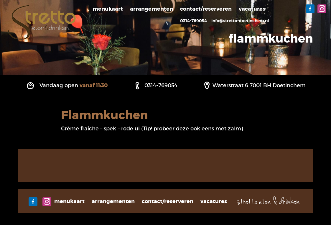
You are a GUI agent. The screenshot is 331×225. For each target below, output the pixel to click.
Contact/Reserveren (206, 8)
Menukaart (108, 8)
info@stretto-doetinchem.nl (240, 20)
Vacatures (252, 8)
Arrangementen (151, 8)
